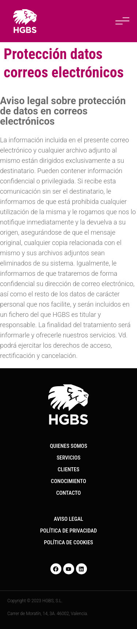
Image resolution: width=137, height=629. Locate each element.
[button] (122, 21)
